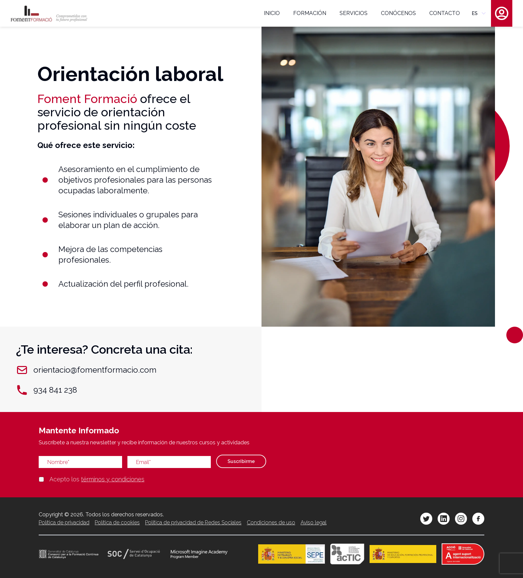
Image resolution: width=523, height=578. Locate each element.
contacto (444, 13)
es (479, 13)
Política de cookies (117, 522)
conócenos (398, 13)
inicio (272, 13)
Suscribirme (241, 461)
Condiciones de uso (271, 522)
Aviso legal (314, 522)
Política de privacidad (64, 522)
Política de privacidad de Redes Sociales (193, 522)
